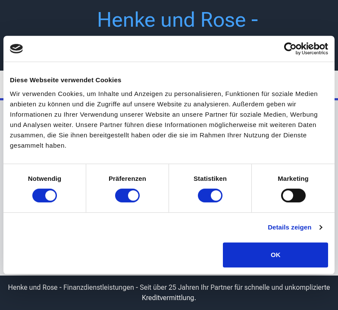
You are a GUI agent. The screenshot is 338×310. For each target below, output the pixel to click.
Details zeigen (289, 227)
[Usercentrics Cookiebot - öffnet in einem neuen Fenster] (290, 48)
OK (276, 254)
